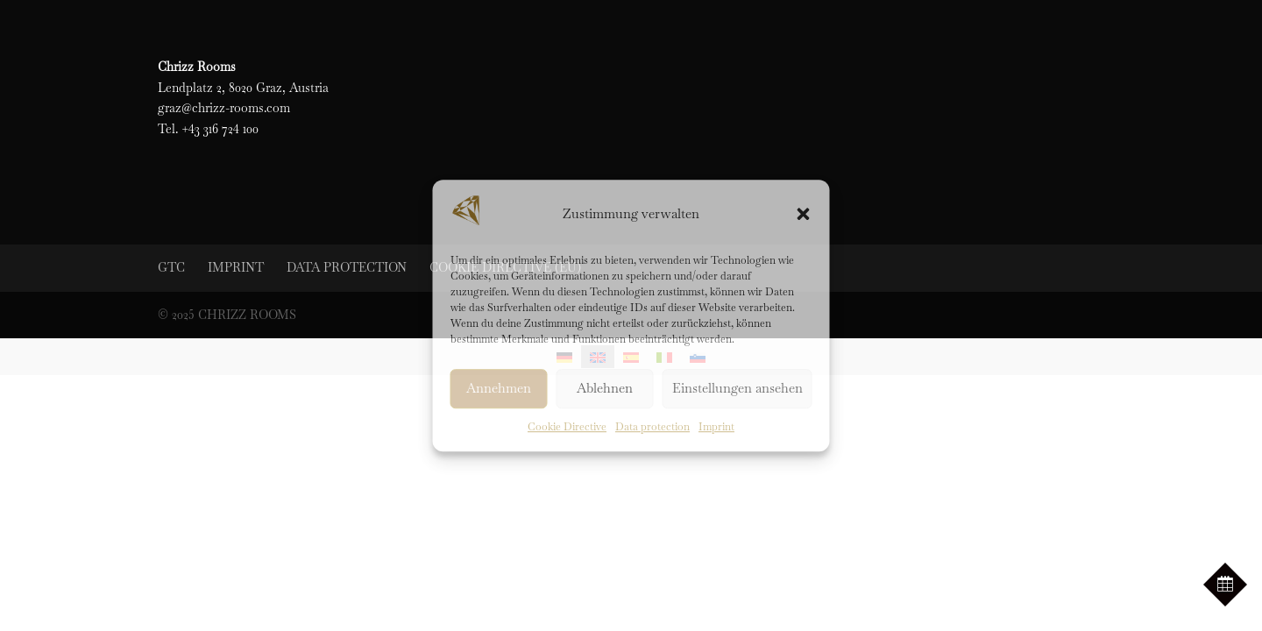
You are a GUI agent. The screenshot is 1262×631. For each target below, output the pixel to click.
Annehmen (498, 388)
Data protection (652, 427)
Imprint (716, 427)
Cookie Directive (567, 427)
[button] (803, 214)
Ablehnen (605, 388)
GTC (171, 267)
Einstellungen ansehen (737, 388)
